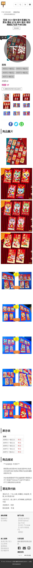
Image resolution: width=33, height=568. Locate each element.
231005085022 (9, 14)
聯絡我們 (4, 518)
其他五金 (16, 12)
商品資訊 (16, 28)
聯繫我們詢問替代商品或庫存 (12, 89)
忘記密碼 (4, 544)
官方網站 (4, 521)
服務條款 (4, 546)
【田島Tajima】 (23, 521)
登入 (10, 541)
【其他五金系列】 (23, 518)
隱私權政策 (5, 548)
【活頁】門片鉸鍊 (23, 525)
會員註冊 (4, 541)
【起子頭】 (21, 523)
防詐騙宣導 (5, 551)
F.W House (6, 12)
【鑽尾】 (20, 532)
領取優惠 (28, 555)
